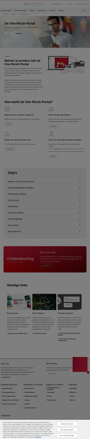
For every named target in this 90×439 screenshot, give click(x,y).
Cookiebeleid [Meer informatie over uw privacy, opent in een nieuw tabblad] (37, 437)
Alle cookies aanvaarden (67, 435)
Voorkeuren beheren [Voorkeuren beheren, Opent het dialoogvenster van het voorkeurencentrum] (67, 424)
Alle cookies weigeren (67, 430)
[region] (45, 429)
